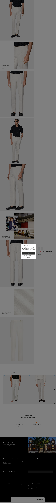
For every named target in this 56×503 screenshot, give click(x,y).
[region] (28, 251)
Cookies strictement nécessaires (28, 255)
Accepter (28, 253)
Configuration (28, 257)
